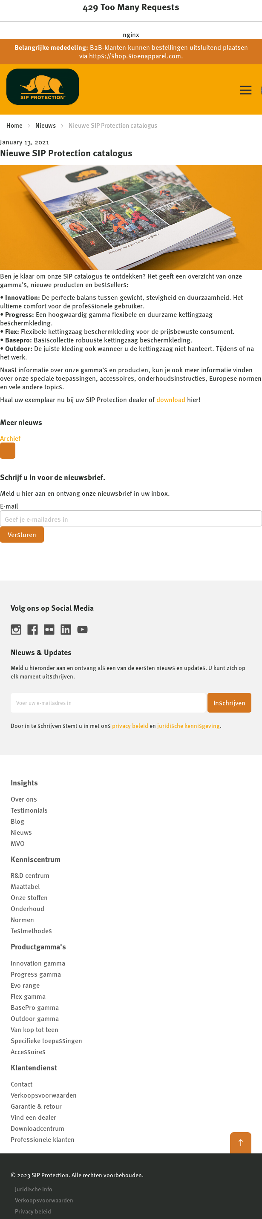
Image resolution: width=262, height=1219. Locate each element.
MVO (18, 843)
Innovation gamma (38, 963)
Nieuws (45, 125)
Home (14, 125)
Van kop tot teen (34, 1029)
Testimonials (29, 810)
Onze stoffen (29, 897)
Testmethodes (31, 930)
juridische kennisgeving (188, 725)
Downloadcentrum (37, 1128)
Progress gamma (36, 974)
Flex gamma (28, 996)
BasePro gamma (35, 1007)
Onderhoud (27, 908)
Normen (22, 919)
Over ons (24, 799)
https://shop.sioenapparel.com (135, 55)
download (170, 399)
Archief (10, 438)
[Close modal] (7, 451)
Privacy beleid (33, 1211)
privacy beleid (130, 725)
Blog (17, 821)
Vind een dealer (33, 1117)
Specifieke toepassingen (46, 1040)
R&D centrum (30, 875)
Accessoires (28, 1051)
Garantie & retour (36, 1106)
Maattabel (25, 886)
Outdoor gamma (35, 1018)
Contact (21, 1084)
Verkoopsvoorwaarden (44, 1095)
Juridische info (33, 1188)
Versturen (22, 534)
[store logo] (42, 89)
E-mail (9, 506)
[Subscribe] (229, 703)
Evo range (25, 985)
